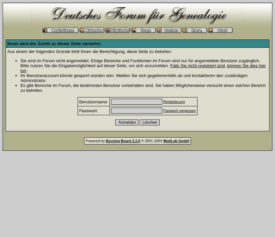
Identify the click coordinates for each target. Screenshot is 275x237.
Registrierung (174, 102)
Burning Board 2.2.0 (123, 141)
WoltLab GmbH (176, 141)
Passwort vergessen (179, 111)
